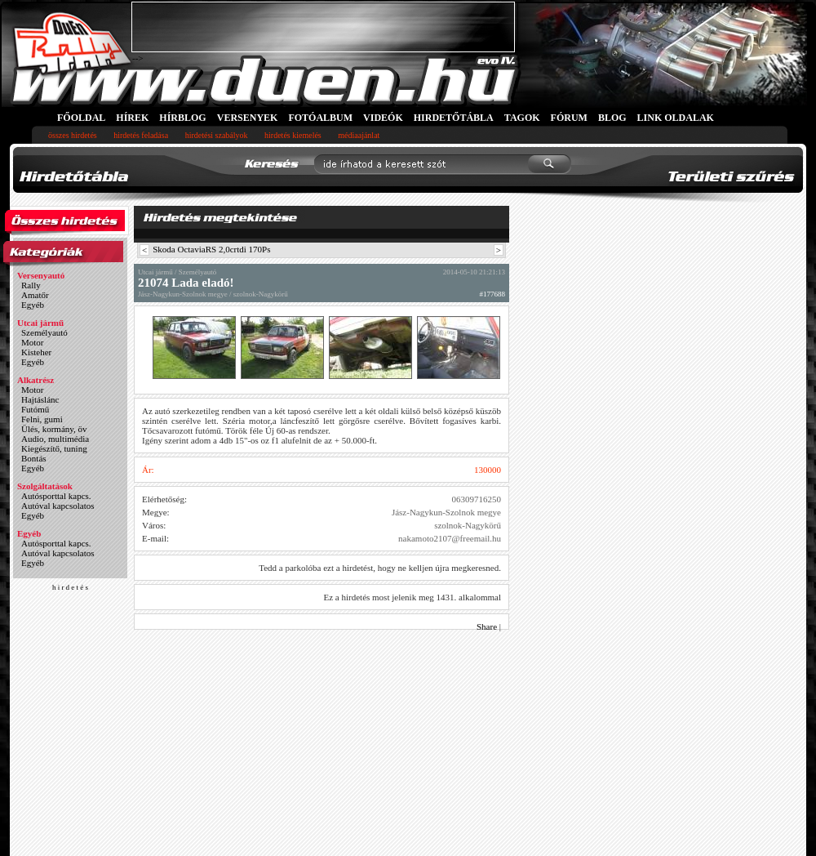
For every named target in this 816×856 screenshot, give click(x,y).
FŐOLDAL (81, 117)
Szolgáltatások (45, 486)
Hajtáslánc (40, 399)
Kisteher (36, 352)
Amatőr (35, 295)
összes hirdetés (72, 135)
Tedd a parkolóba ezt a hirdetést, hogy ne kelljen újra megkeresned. (380, 568)
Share (487, 626)
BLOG (612, 117)
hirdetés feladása (140, 135)
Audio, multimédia (55, 439)
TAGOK (522, 117)
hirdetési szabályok (216, 135)
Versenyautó (40, 275)
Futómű (35, 409)
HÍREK (132, 117)
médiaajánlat (358, 135)
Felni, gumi (42, 419)
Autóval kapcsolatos (58, 505)
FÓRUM (569, 117)
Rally (31, 285)
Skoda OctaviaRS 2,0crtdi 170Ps (211, 249)
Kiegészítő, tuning (54, 448)
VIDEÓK (383, 117)
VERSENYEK (247, 117)
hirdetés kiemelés (293, 135)
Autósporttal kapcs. (56, 496)
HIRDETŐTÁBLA (454, 117)
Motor (32, 342)
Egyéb (32, 305)
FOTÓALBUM (320, 117)
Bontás (34, 458)
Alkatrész (35, 380)
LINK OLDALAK (675, 117)
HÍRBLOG (182, 117)
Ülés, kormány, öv (54, 429)
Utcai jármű (40, 323)
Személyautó (44, 332)
